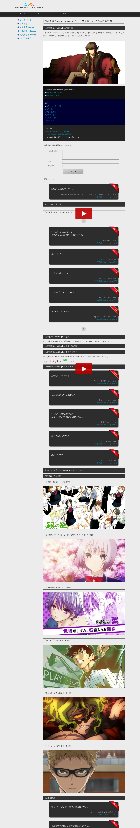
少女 (50, 361)
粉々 (72, 361)
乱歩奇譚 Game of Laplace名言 (106, 197)
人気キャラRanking (28, 35)
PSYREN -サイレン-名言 (108, 815)
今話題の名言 (26, 38)
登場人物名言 (51, 112)
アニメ (36, 13)
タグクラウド (51, 115)
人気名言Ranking (27, 27)
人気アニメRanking (28, 31)
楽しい (59, 361)
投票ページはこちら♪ (54, 92)
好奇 (45, 362)
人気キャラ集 (51, 118)
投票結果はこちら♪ (53, 95)
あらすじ (49, 109)
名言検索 (24, 23)
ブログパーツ (26, 20)
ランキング (65, 13)
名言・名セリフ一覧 (53, 106)
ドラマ (51, 13)
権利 (65, 360)
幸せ (53, 360)
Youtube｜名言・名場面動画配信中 (58, 134)
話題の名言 (50, 120)
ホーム (22, 13)
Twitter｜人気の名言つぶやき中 (57, 131)
